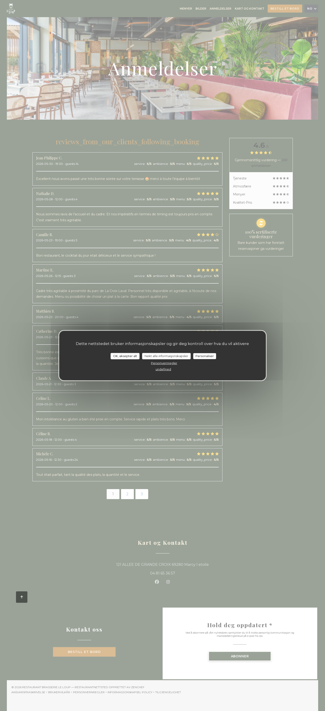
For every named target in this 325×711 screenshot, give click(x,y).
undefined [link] (163, 369)
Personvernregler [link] (164, 363)
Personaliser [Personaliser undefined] (205, 356)
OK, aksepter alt (125, 356)
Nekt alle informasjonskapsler (166, 356)
